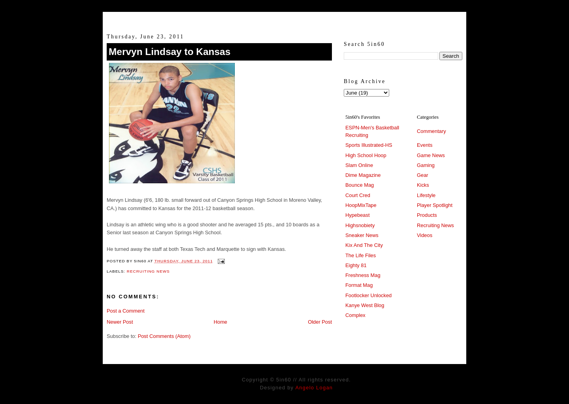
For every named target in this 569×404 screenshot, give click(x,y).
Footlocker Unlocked (368, 295)
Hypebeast (357, 215)
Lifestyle (426, 195)
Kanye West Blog (364, 305)
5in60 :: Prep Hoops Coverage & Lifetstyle (285, 19)
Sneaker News (362, 235)
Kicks (423, 185)
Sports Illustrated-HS (368, 145)
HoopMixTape (361, 205)
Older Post (320, 322)
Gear (422, 175)
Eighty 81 (356, 265)
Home (220, 322)
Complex (355, 315)
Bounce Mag (359, 185)
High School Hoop (365, 155)
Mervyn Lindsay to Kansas (169, 51)
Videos (424, 235)
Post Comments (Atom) (164, 336)
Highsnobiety (360, 225)
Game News (431, 155)
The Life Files (360, 255)
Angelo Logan (314, 388)
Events (424, 145)
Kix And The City (364, 245)
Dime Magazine (363, 175)
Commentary (431, 131)
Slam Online (359, 165)
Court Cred (357, 195)
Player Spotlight (434, 205)
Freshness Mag (363, 275)
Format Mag (359, 285)
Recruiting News (148, 271)
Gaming (426, 165)
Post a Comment (126, 311)
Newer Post (120, 322)
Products (427, 215)
